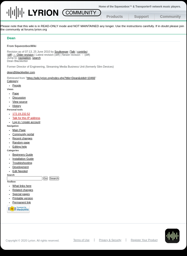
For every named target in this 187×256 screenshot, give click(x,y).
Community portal (23, 134)
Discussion (19, 97)
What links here (21, 185)
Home (38, 15)
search (36, 57)
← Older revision (23, 54)
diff (10, 54)
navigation (24, 57)
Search (11, 175)
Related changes (22, 189)
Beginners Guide (22, 154)
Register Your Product (144, 240)
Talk (72, 51)
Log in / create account (26, 122)
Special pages (21, 194)
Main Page (19, 130)
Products (115, 16)
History (16, 105)
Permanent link (21, 202)
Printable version (22, 198)
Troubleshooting (22, 162)
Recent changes (22, 138)
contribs (82, 51)
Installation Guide (23, 158)
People (16, 85)
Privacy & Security (110, 240)
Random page (21, 142)
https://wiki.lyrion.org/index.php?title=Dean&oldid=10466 (61, 77)
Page (15, 93)
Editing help (19, 146)
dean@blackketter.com (21, 72)
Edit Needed (20, 171)
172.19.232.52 (21, 113)
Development (20, 167)
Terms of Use (81, 240)
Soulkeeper (61, 51)
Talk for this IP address (26, 117)
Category (12, 81)
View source (19, 101)
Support (141, 16)
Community (170, 16)
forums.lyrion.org (36, 29)
